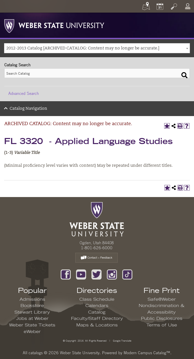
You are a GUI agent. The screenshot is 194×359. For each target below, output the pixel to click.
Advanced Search (23, 93)
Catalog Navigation (28, 109)
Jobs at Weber (32, 319)
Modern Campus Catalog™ (147, 352)
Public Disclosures (161, 319)
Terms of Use (161, 325)
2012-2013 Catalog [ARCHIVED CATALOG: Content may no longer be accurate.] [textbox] (82, 48)
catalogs (36, 352)
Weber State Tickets (32, 325)
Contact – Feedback (96, 258)
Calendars (96, 306)
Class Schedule (96, 299)
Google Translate (121, 340)
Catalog (97, 312)
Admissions (32, 299)
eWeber (32, 332)
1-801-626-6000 (96, 247)
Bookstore (32, 306)
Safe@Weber (162, 299)
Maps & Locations (97, 325)
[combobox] (97, 48)
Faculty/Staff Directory (97, 319)
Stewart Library (32, 312)
